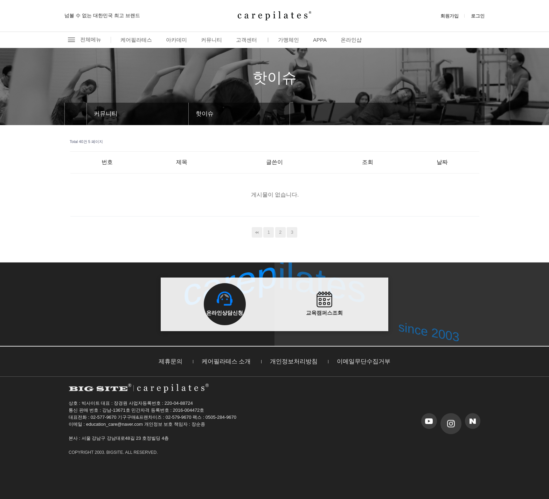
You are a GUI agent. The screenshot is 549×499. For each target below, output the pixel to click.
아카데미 (176, 40)
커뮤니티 (211, 40)
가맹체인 (288, 40)
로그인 (478, 16)
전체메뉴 (82, 40)
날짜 (442, 162)
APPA (320, 40)
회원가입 (449, 16)
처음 (257, 232)
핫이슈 (205, 113)
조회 (367, 162)
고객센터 (246, 40)
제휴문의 (170, 361)
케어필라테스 (136, 40)
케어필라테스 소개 (226, 361)
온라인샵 (351, 40)
